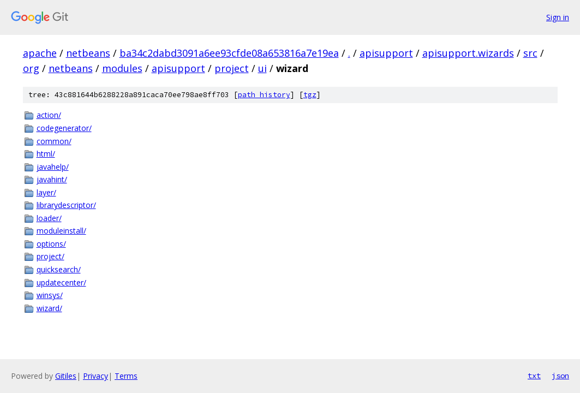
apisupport (386, 52)
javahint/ (52, 179)
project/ (50, 256)
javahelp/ (53, 167)
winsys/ (50, 295)
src (530, 52)
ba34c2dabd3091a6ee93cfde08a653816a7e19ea (229, 52)
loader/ (49, 218)
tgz (309, 94)
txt (534, 375)
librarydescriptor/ (66, 205)
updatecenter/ (61, 282)
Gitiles (65, 376)
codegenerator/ (64, 128)
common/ (54, 141)
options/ (51, 244)
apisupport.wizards (468, 52)
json (560, 375)
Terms (126, 376)
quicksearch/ (59, 269)
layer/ (46, 192)
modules (122, 68)
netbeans (88, 52)
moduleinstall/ (61, 230)
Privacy (95, 376)
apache (40, 52)
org (31, 68)
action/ (49, 115)
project (231, 68)
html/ (46, 153)
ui (262, 68)
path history (264, 94)
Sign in (557, 17)
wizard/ (49, 308)
